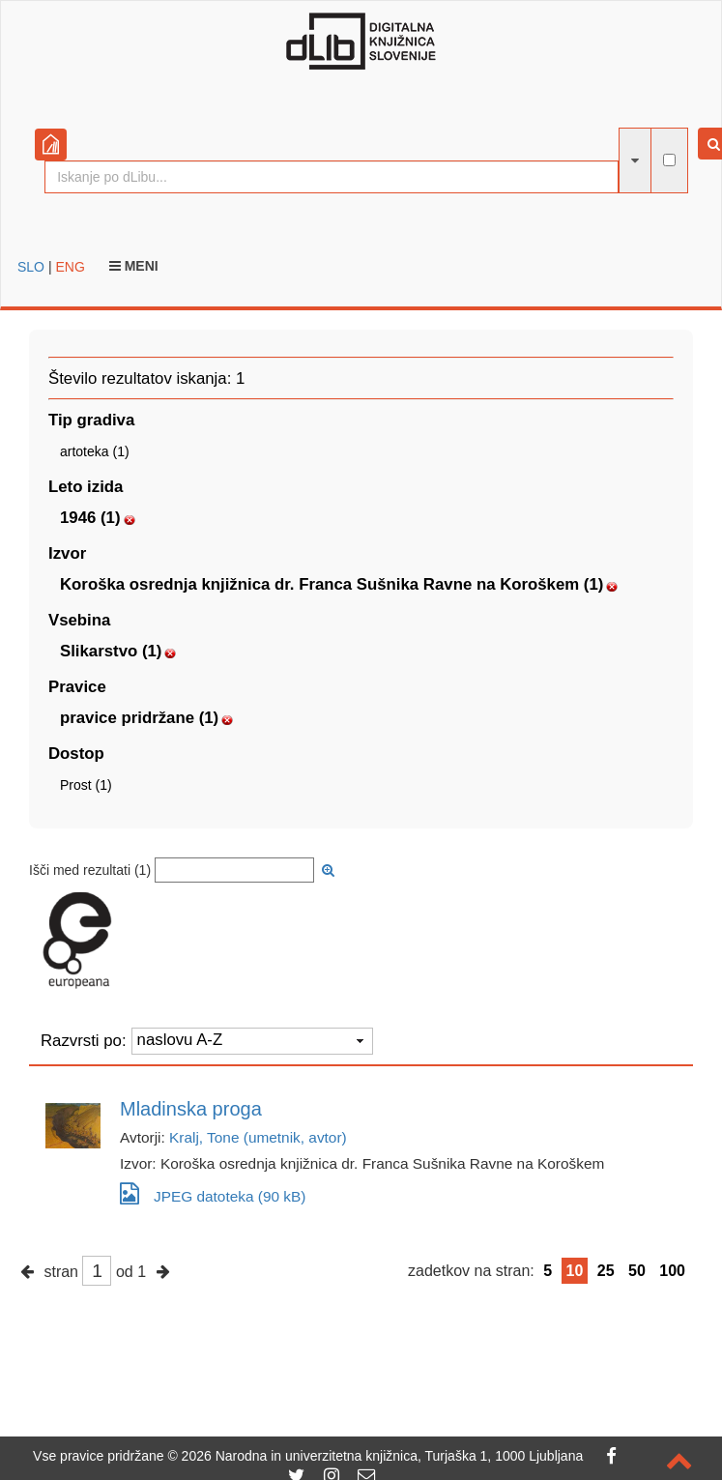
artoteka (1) (95, 451)
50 (637, 1270)
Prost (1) (86, 785)
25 (606, 1270)
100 (672, 1270)
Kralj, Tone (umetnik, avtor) (258, 1137)
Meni (134, 266)
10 (575, 1270)
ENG (69, 267)
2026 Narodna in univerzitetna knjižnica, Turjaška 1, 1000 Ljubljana (383, 1456)
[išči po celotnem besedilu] (669, 160)
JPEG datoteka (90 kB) (212, 1193)
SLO (30, 267)
